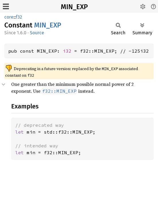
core (8, 17)
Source (37, 32)
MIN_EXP (74, 7)
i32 (67, 51)
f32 (19, 17)
